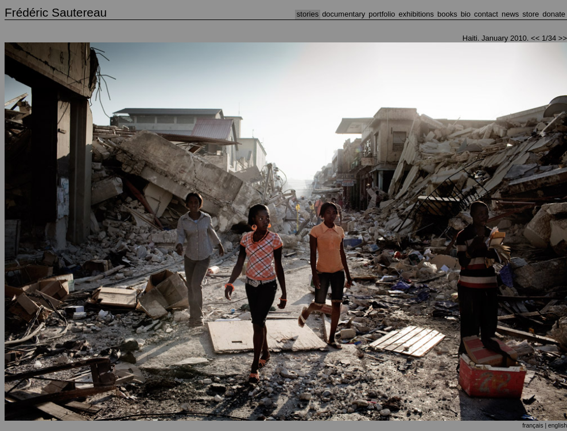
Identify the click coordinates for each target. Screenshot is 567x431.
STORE (530, 14)
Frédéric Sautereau (56, 12)
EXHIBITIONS (416, 14)
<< (535, 38)
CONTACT (486, 14)
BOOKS (447, 14)
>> (562, 38)
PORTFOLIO (381, 14)
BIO (466, 14)
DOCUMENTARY (343, 14)
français (532, 425)
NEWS (510, 14)
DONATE (553, 14)
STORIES (308, 14)
